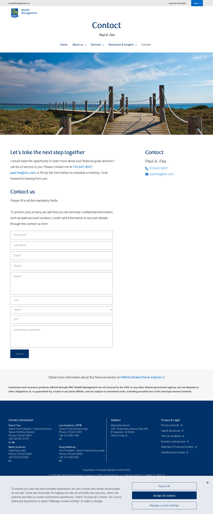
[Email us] (10, 442)
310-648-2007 (71, 457)
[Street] (61, 283)
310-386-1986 (71, 435)
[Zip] (61, 319)
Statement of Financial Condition (178, 446)
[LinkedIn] (13, 442)
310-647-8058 (74, 453)
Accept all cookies (164, 495)
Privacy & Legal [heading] (170, 420)
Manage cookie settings (164, 506)
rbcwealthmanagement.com (19, 3)
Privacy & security (170, 425)
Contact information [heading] (21, 420)
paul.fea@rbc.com (23, 173)
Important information (177, 3)
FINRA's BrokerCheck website (141, 377)
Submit (20, 353)
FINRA (148, 475)
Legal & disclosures (171, 430)
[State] (61, 309)
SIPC (159, 475)
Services (97, 43)
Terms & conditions (171, 436)
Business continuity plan (173, 441)
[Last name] (61, 245)
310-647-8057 (82, 167)
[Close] (207, 482)
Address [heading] (116, 420)
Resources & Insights (122, 43)
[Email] (61, 255)
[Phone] (61, 266)
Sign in (197, 3)
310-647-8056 (24, 453)
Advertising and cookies (173, 452)
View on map (118, 435)
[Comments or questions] (61, 336)
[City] (61, 300)
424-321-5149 (21, 438)
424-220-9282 (21, 457)
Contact (146, 43)
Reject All (164, 486)
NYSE (137, 475)
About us (79, 43)
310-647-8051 (74, 432)
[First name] (61, 235)
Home (63, 43)
